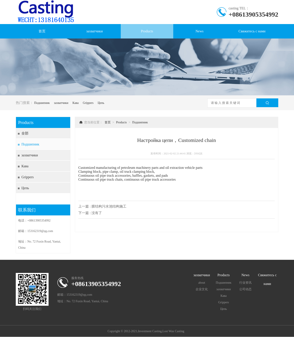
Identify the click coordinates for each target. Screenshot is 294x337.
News (199, 31)
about (201, 282)
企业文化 (202, 289)
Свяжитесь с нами (251, 31)
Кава (75, 103)
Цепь (101, 103)
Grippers (88, 103)
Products (147, 31)
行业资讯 (245, 282)
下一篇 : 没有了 (90, 213)
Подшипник (42, 103)
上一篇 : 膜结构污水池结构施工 (102, 206)
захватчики (94, 31)
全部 (24, 133)
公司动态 (245, 289)
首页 (42, 31)
